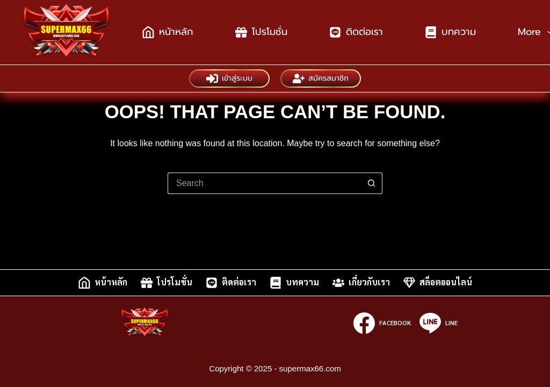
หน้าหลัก (167, 31)
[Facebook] (382, 323)
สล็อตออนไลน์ (437, 283)
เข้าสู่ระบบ (229, 78)
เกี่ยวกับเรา (361, 283)
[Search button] (371, 183)
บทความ (450, 31)
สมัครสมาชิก (321, 78)
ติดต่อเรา (356, 31)
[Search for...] (264, 183)
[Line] (438, 323)
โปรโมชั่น (261, 31)
